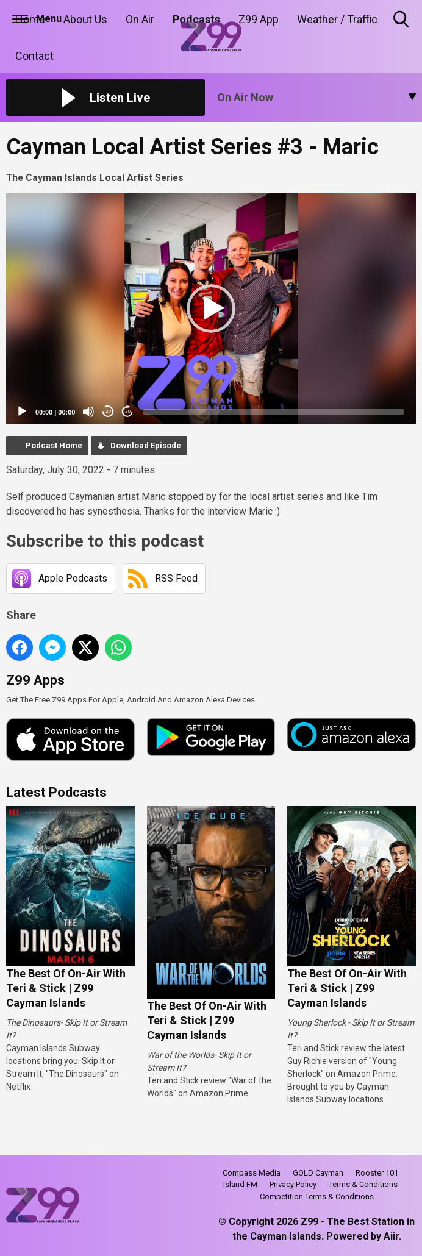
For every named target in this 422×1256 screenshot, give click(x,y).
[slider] (273, 412)
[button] (211, 308)
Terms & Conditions (363, 1184)
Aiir (391, 1236)
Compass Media (252, 1172)
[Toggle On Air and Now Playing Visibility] (316, 97)
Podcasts (196, 19)
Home (30, 19)
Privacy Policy (293, 1184)
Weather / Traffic (337, 19)
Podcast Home (54, 445)
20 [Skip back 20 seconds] (108, 411)
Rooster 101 (377, 1172)
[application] (211, 308)
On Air (140, 19)
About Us (85, 19)
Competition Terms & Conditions (317, 1196)
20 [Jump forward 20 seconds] (128, 411)
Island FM (240, 1184)
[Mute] (88, 411)
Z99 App (258, 19)
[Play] (22, 411)
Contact (34, 55)
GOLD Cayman (318, 1172)
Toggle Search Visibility (402, 19)
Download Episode (145, 445)
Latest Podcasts (56, 792)
